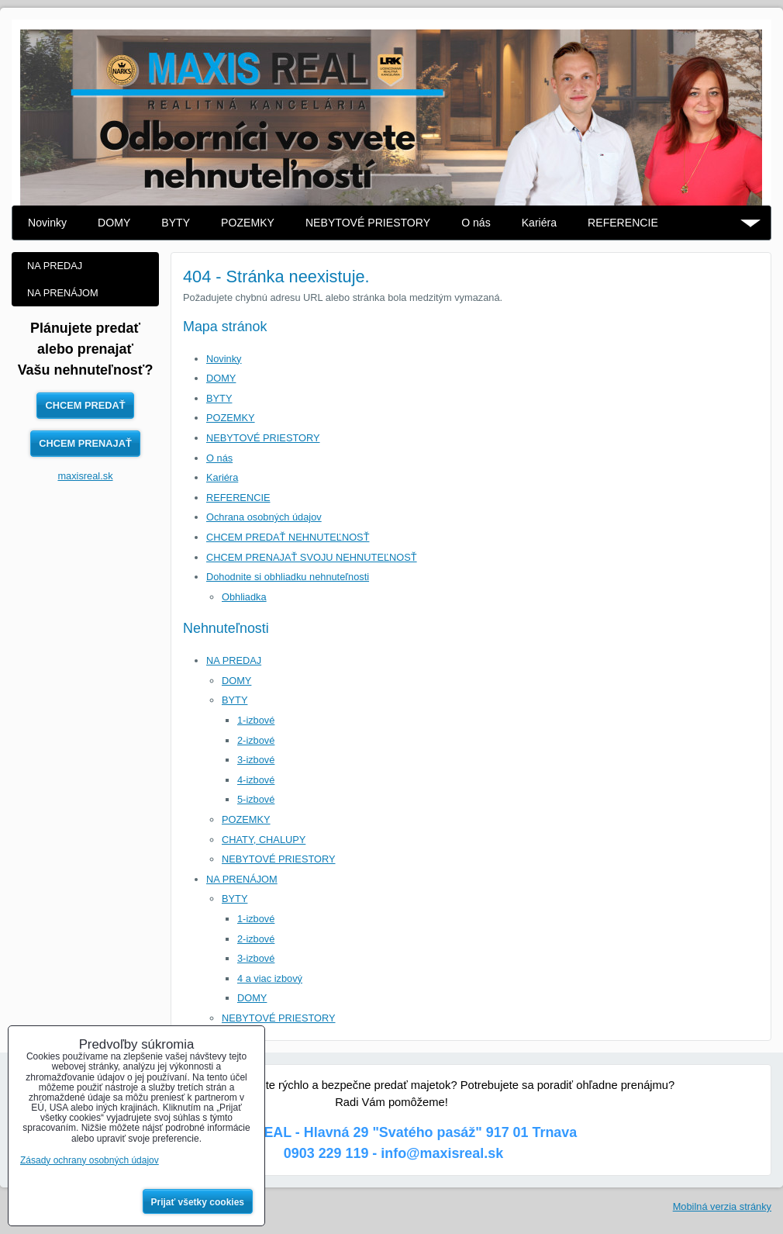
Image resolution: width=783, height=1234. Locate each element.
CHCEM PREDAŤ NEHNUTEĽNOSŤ (287, 537)
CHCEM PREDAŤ (85, 405)
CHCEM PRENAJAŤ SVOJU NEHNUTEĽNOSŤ (311, 557)
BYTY (175, 222)
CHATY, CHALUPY (263, 839)
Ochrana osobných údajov (264, 517)
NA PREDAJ (233, 660)
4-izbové (255, 780)
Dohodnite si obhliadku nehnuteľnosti (287, 576)
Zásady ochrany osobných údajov (89, 1160)
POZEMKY (247, 222)
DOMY (114, 222)
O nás (476, 222)
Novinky (47, 222)
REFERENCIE (623, 222)
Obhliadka (244, 597)
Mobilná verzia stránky (722, 1206)
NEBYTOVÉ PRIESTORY (367, 222)
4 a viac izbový (269, 978)
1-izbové (255, 720)
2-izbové (255, 740)
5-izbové (255, 799)
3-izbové (255, 760)
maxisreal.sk (84, 476)
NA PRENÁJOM (242, 879)
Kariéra (539, 222)
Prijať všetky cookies (198, 1202)
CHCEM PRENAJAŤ (85, 443)
